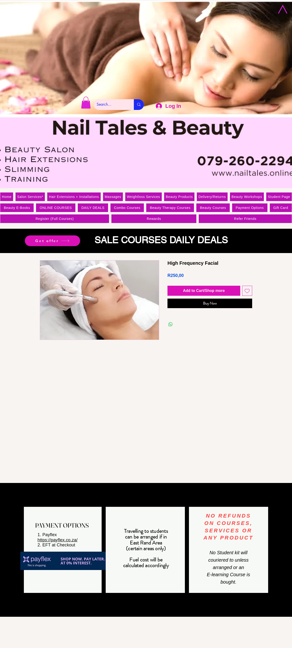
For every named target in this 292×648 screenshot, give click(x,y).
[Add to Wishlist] (247, 291)
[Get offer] (52, 240)
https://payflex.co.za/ (57, 540)
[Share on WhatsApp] (170, 324)
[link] (86, 103)
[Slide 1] (146, 241)
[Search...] (110, 104)
